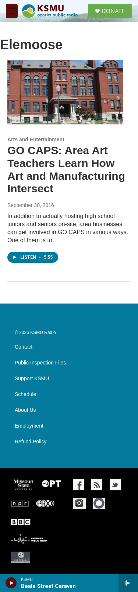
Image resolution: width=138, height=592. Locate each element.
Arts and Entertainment (35, 139)
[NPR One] (99, 503)
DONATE (113, 11)
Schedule (25, 394)
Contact (23, 347)
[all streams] (128, 583)
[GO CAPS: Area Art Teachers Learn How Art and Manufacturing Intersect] (65, 92)
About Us (25, 410)
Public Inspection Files (40, 363)
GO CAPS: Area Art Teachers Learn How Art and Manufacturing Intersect (66, 169)
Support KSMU (32, 378)
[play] (11, 582)
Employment (29, 426)
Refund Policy (30, 441)
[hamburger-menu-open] (12, 11)
